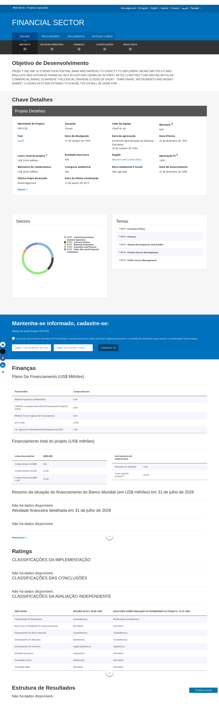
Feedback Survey (203, 690)
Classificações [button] (104, 47)
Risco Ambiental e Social (127, 166)
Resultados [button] (130, 47)
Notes (21, 189)
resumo (25, 36)
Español (164, 8)
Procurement (50, 36)
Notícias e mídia (102, 36)
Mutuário (166, 124)
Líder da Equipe (121, 123)
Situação (70, 123)
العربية (185, 8)
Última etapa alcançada (32, 178)
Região (116, 154)
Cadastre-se (108, 347)
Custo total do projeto (32, 155)
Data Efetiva (167, 136)
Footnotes (18, 537)
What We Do (19, 7)
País (20, 136)
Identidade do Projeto (31, 123)
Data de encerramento (173, 166)
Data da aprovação (124, 136)
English (154, 8)
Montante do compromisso (34, 166)
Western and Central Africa (127, 159)
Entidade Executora (77, 154)
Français (175, 8)
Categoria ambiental (78, 166)
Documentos (76, 36)
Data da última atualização (82, 178)
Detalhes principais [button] (51, 47)
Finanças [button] (79, 47)
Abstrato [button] (25, 47)
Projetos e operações (37, 7)
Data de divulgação (77, 136)
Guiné (21, 140)
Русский (195, 8)
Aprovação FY (168, 155)
